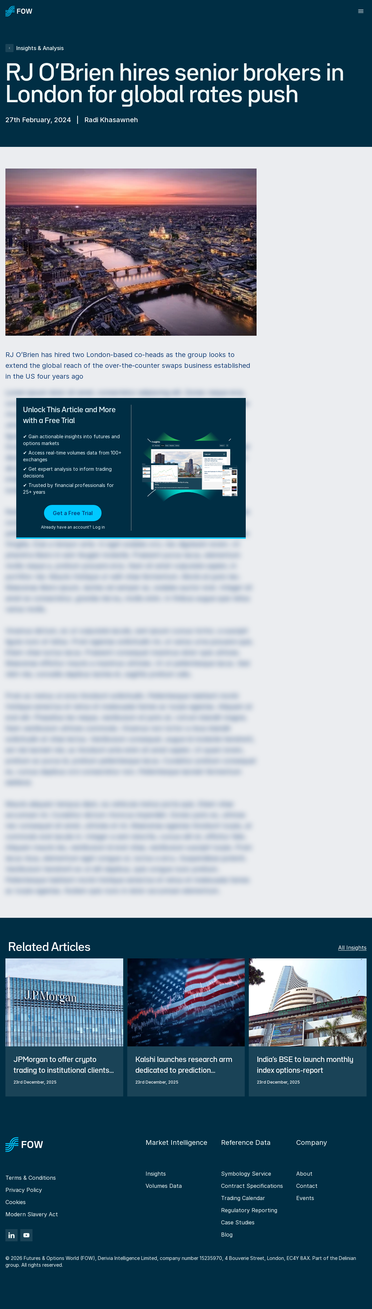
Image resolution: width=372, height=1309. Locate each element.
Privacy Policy (23, 1189)
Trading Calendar (243, 1198)
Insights (156, 1173)
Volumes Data (164, 1185)
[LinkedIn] (11, 1235)
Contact (307, 1185)
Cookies (15, 1202)
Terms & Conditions (30, 1177)
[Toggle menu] (361, 11)
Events (305, 1198)
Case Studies (238, 1222)
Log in (99, 527)
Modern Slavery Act (31, 1214)
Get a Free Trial (73, 513)
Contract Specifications (252, 1185)
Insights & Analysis (34, 48)
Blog (227, 1234)
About (304, 1173)
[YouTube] (26, 1235)
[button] (73, 518)
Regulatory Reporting (249, 1210)
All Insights (352, 947)
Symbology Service (246, 1173)
